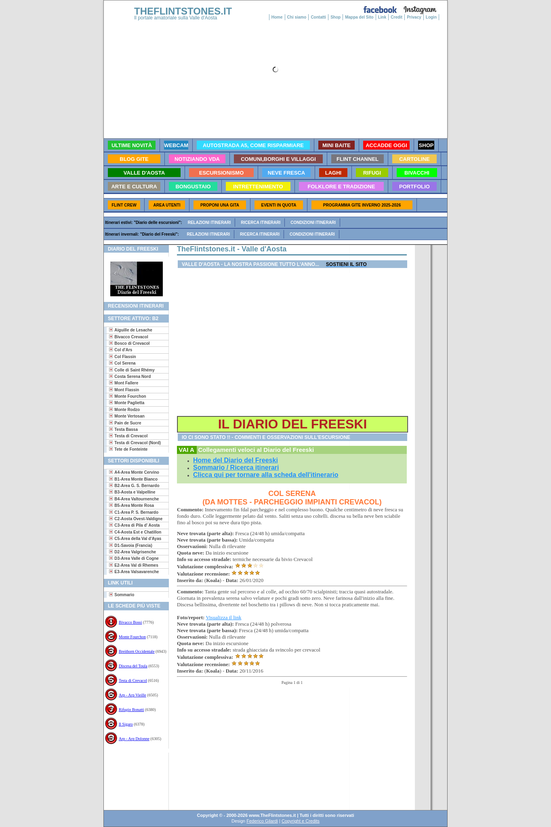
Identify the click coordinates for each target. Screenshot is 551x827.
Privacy (414, 17)
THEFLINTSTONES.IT (183, 11)
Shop (335, 17)
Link (382, 17)
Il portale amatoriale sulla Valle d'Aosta (175, 18)
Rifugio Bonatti (131, 709)
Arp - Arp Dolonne (134, 738)
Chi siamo (297, 17)
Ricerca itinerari (260, 222)
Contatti (318, 17)
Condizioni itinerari (313, 222)
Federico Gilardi (262, 821)
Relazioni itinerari (209, 222)
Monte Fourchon (132, 637)
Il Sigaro (126, 724)
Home (277, 17)
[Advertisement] (133, 778)
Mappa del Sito (359, 17)
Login (431, 17)
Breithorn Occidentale (137, 651)
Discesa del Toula (133, 666)
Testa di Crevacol (133, 680)
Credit (396, 17)
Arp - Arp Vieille (132, 695)
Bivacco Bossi (130, 622)
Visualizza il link (223, 617)
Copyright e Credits (301, 821)
